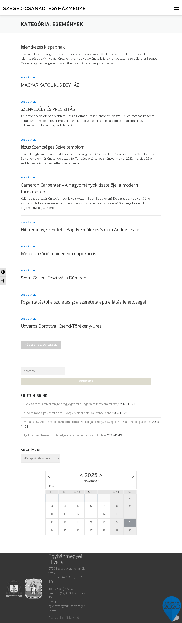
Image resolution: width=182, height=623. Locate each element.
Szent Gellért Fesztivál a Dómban (53, 278)
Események (28, 77)
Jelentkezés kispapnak (43, 47)
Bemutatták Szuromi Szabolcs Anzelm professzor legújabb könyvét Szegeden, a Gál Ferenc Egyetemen (86, 422)
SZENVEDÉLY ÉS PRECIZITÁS (48, 109)
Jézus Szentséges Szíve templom (53, 147)
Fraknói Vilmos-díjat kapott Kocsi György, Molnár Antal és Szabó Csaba (66, 413)
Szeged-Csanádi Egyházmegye (44, 8)
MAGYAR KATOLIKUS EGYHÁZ (50, 85)
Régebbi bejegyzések (41, 344)
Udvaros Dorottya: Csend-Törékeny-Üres (61, 326)
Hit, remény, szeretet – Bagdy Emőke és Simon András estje (80, 229)
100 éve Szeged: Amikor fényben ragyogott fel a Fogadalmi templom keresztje (70, 404)
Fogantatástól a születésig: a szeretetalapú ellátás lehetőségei (83, 302)
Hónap (52, 486)
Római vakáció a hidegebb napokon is (58, 253)
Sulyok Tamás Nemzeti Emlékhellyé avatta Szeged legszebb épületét (63, 435)
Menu (176, 8)
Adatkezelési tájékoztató (64, 618)
